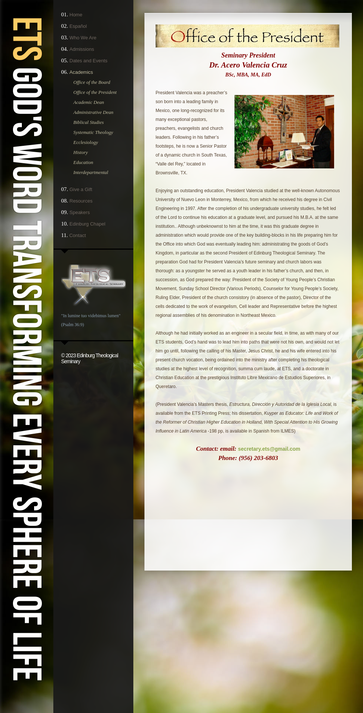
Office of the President (95, 92)
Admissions (82, 49)
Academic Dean (88, 102)
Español (78, 26)
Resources (81, 201)
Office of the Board (91, 82)
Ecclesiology (85, 142)
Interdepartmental (90, 172)
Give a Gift (81, 189)
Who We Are (83, 37)
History (80, 152)
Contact (77, 235)
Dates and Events (89, 60)
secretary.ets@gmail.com (269, 449)
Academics (81, 72)
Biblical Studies (88, 122)
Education (83, 162)
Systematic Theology (93, 132)
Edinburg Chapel (88, 224)
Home (76, 14)
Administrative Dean (93, 112)
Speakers (80, 212)
